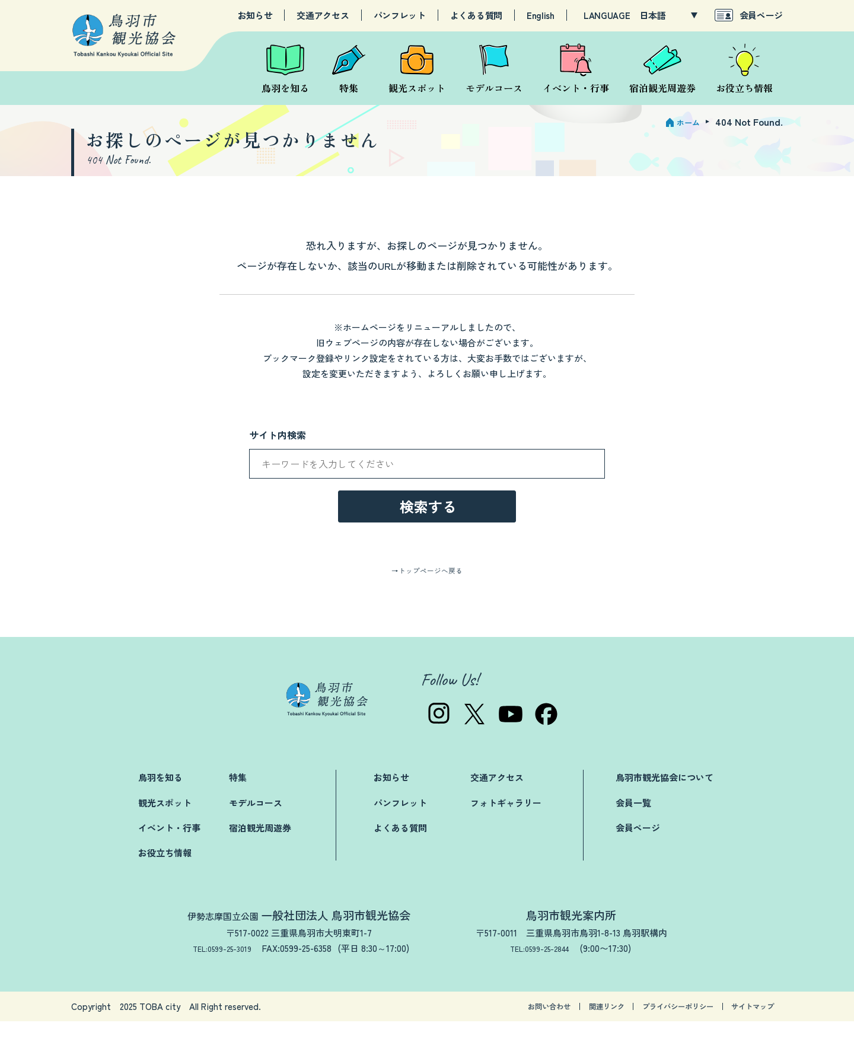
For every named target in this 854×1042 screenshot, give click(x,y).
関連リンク (563, 1026)
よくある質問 (476, 15)
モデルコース (255, 823)
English (541, 15)
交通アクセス (323, 15)
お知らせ (255, 15)
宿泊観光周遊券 (260, 848)
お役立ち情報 (165, 872)
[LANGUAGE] (668, 15)
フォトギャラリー (505, 823)
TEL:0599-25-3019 (222, 968)
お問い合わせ (493, 1026)
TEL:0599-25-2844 (545, 968)
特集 (238, 798)
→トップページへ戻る (427, 590)
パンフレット (400, 15)
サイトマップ (745, 1026)
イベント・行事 (169, 848)
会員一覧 (633, 823)
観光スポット (165, 823)
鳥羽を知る (160, 798)
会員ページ (761, 15)
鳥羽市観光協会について (664, 798)
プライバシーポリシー (652, 1026)
